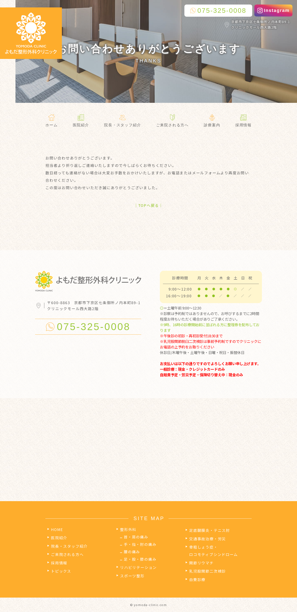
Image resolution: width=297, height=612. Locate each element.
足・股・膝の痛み (140, 559)
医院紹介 (59, 537)
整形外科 (128, 529)
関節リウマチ (201, 562)
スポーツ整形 (132, 575)
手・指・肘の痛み (140, 544)
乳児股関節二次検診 (207, 571)
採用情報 (59, 562)
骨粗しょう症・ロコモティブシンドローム (213, 550)
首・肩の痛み (136, 536)
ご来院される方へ (67, 554)
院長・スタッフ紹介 (69, 546)
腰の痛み (132, 551)
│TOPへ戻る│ (148, 205)
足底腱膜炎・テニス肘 (209, 530)
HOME (57, 529)
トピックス (61, 571)
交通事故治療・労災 (207, 538)
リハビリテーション (138, 567)
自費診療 (197, 579)
